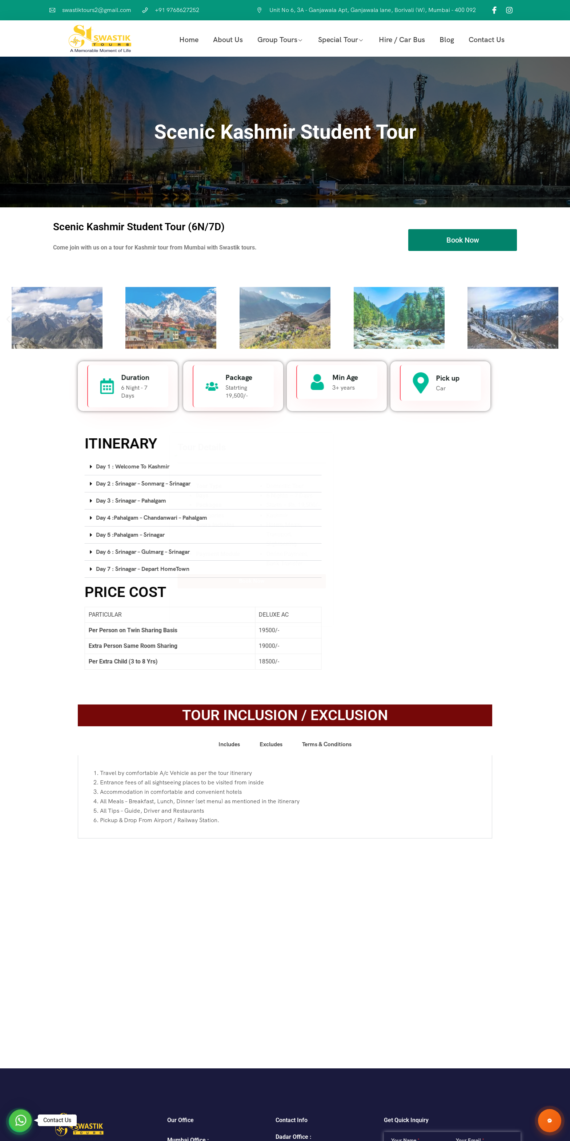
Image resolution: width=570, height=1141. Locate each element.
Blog (446, 39)
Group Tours (277, 39)
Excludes (271, 872)
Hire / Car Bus (402, 39)
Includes (229, 872)
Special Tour (338, 39)
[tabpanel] (285, 925)
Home (188, 39)
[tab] (386, 466)
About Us (228, 39)
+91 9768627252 (177, 10)
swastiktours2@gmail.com (96, 10)
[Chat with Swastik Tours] (549, 1120)
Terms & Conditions (327, 872)
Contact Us (487, 39)
